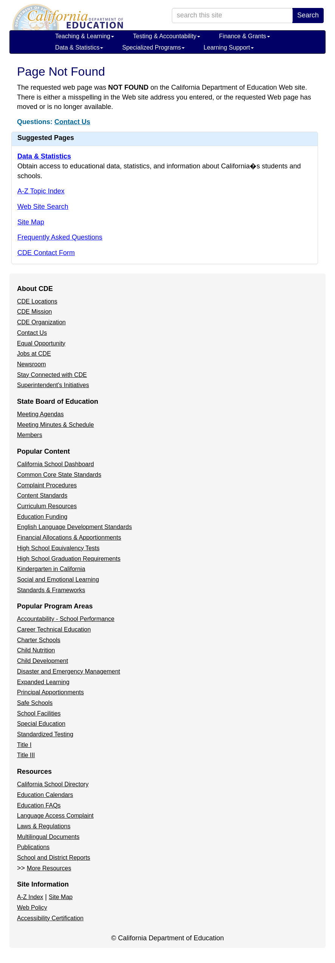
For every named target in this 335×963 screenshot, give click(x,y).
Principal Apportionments (50, 692)
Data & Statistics (79, 47)
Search (308, 15)
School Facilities (39, 713)
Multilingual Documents (48, 837)
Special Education (41, 723)
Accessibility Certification (50, 918)
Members (29, 435)
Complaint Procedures (47, 485)
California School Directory (52, 784)
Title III (26, 755)
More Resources (49, 868)
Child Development (42, 661)
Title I (24, 745)
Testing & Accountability (166, 36)
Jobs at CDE (34, 353)
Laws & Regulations (43, 826)
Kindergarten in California (51, 569)
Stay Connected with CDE (52, 375)
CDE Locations (37, 301)
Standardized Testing (45, 734)
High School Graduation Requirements (68, 558)
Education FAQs (39, 805)
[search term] (232, 15)
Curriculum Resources (47, 506)
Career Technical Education (54, 629)
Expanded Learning (43, 682)
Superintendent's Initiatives (53, 385)
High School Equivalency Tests (58, 548)
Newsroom (31, 364)
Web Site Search (42, 206)
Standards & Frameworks (51, 590)
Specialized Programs (153, 47)
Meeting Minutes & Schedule (55, 425)
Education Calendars (45, 795)
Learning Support (229, 47)
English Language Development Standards (74, 527)
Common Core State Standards (59, 474)
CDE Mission (34, 311)
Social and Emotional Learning (58, 579)
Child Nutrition (36, 650)
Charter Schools (38, 640)
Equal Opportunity (41, 343)
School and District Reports (53, 857)
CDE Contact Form (46, 253)
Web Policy (32, 907)
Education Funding (42, 516)
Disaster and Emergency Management (68, 671)
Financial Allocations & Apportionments (69, 537)
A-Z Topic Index (41, 191)
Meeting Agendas (40, 414)
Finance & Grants (244, 36)
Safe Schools (34, 703)
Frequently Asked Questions (59, 237)
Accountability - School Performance (65, 619)
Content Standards (42, 495)
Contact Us (72, 122)
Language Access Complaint (55, 815)
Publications (33, 847)
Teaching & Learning (84, 36)
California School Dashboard (55, 464)
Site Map (30, 222)
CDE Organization (41, 322)
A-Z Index (30, 897)
